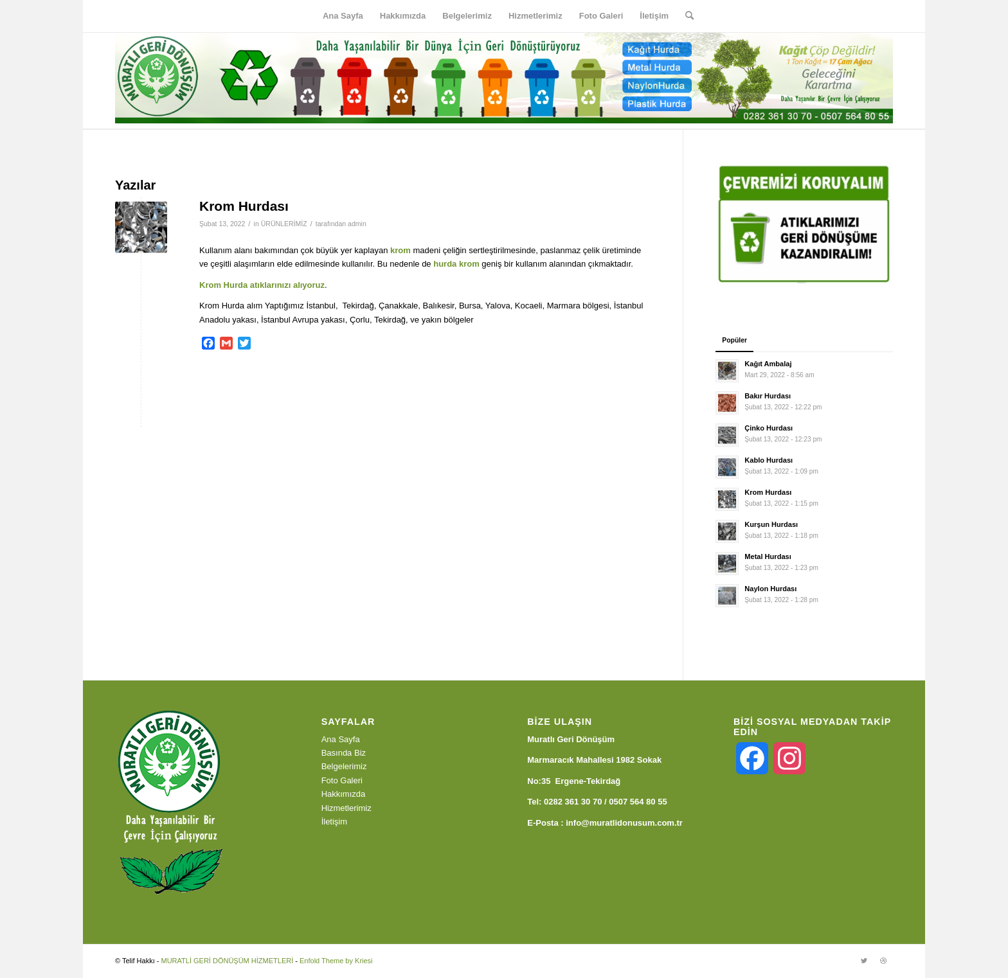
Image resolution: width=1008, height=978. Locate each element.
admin (357, 223)
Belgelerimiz (344, 766)
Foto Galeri (342, 780)
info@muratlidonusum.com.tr (624, 823)
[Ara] (685, 16)
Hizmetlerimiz (346, 808)
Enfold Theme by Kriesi (336, 961)
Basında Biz (343, 753)
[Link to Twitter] (864, 960)
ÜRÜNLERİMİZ (284, 223)
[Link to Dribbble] (883, 960)
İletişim (334, 821)
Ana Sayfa (340, 739)
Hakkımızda (343, 794)
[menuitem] (343, 16)
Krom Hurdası (244, 206)
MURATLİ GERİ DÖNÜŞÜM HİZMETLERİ (227, 961)
